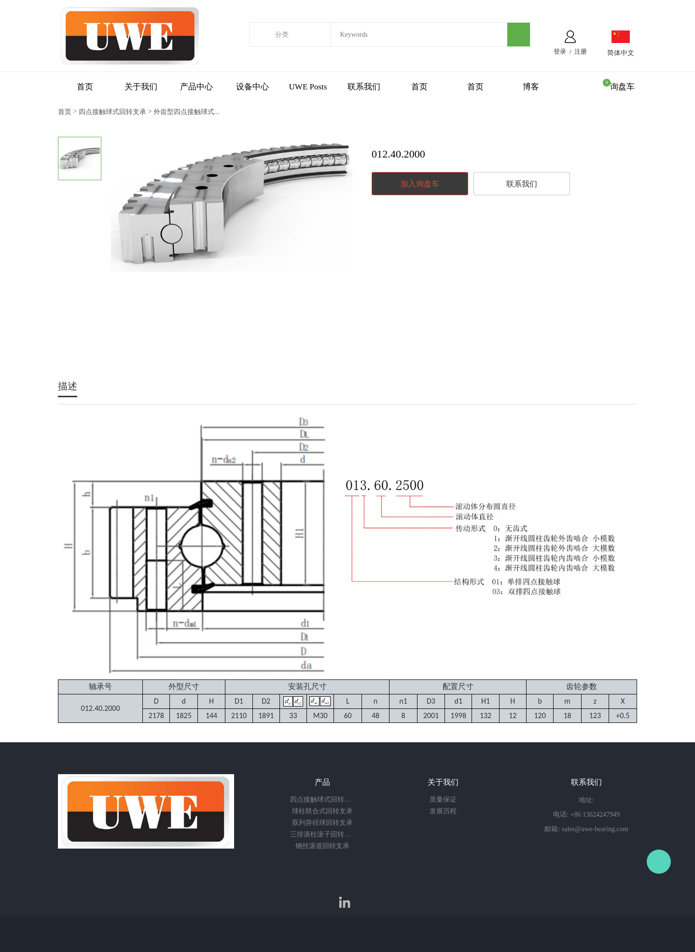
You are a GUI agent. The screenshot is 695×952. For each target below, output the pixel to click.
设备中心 (252, 86)
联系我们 (364, 86)
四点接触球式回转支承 (112, 111)
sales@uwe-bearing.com (595, 829)
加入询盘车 (420, 184)
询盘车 (622, 86)
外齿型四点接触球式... (186, 111)
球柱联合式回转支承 (322, 811)
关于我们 (141, 86)
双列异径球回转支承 (322, 822)
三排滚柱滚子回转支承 (322, 834)
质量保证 (443, 799)
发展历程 (443, 811)
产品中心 (196, 86)
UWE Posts (308, 86)
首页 (85, 86)
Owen (659, 862)
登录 (560, 51)
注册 (580, 51)
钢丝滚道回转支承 (322, 846)
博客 (531, 86)
